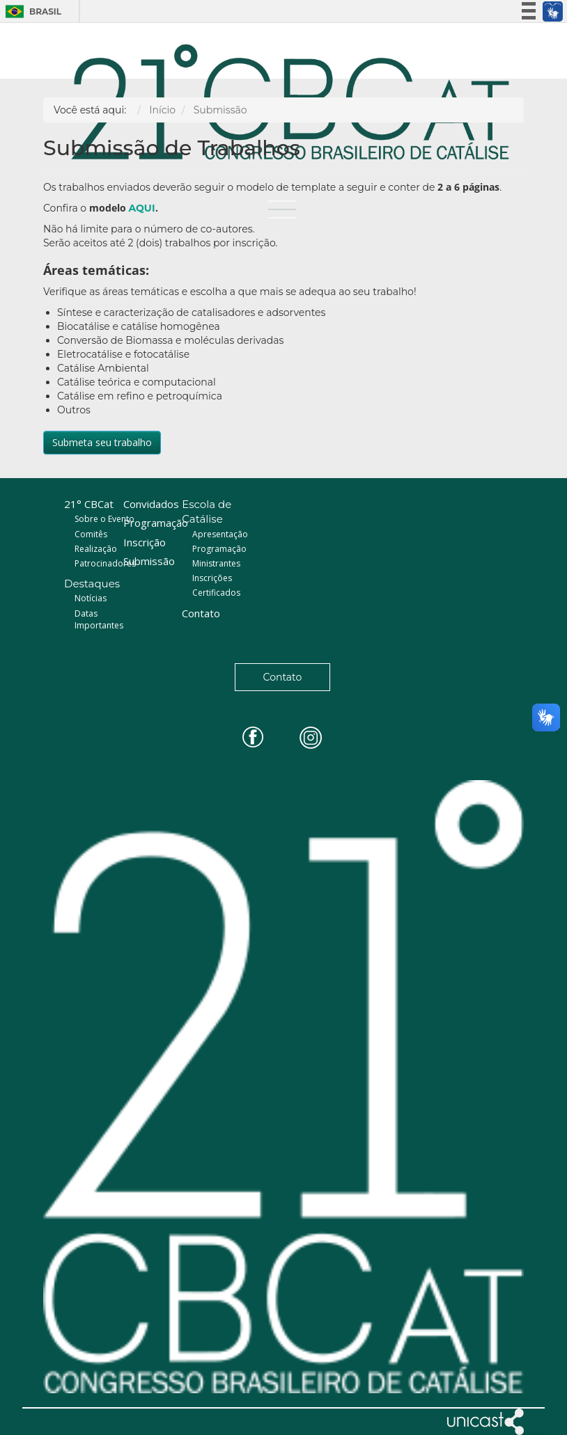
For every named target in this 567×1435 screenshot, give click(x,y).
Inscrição (144, 542)
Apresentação (220, 534)
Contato (201, 613)
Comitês (91, 534)
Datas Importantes (99, 619)
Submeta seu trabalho (102, 442)
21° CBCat (89, 504)
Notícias (91, 598)
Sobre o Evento (104, 519)
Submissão (149, 561)
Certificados (216, 592)
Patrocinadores (105, 563)
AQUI (141, 208)
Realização (96, 549)
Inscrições (212, 578)
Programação (155, 523)
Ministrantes (216, 563)
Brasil (29, 11)
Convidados (151, 504)
